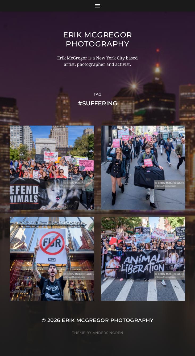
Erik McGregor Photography (97, 39)
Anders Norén (108, 333)
